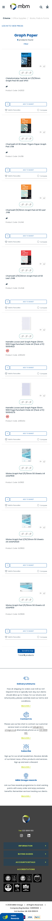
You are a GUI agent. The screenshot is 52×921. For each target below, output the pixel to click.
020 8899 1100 (27, 830)
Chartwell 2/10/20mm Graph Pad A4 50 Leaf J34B (24, 277)
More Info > (26, 706)
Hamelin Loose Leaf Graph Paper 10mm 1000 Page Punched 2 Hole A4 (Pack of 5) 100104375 (25, 410)
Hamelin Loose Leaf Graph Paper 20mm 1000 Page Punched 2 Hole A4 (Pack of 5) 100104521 (25, 344)
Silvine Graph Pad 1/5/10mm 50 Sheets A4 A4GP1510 (25, 474)
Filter (26, 44)
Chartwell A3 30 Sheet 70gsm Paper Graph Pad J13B (26, 145)
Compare (42, 110)
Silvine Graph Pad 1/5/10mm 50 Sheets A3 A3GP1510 (25, 606)
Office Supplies (19, 18)
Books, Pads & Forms (39, 18)
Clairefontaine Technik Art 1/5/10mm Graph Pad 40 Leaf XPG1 (23, 79)
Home (6, 18)
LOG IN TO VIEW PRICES (12, 25)
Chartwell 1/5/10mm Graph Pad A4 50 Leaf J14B (26, 211)
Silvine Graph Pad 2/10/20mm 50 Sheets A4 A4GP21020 (25, 540)
